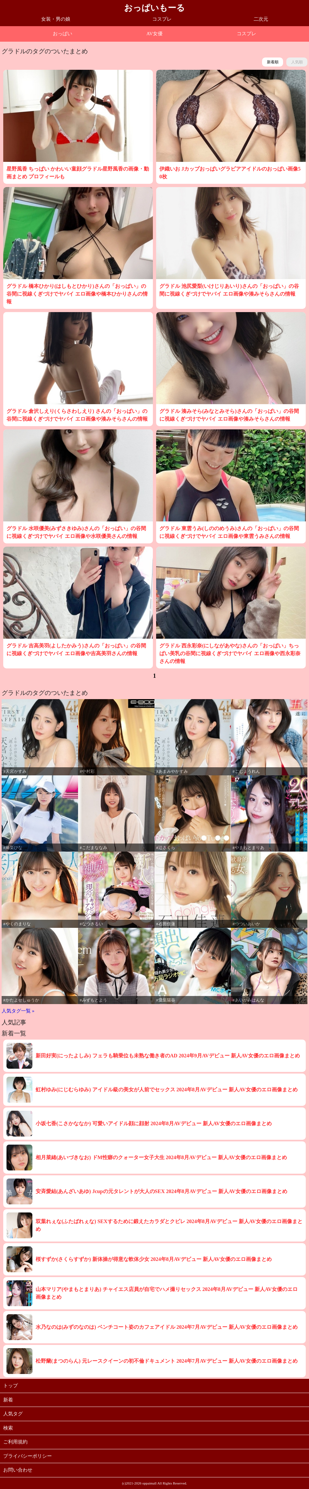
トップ (10, 1385)
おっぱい (62, 33)
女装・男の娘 (55, 19)
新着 (8, 1399)
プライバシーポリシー (27, 1456)
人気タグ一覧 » (18, 1010)
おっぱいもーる (154, 8)
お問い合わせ (17, 1470)
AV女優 (154, 33)
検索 (8, 1428)
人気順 (297, 62)
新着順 (273, 62)
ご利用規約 (15, 1441)
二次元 (261, 19)
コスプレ (162, 19)
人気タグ (13, 1413)
